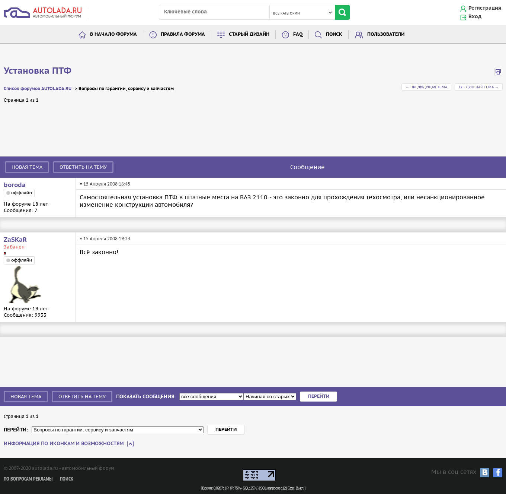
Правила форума (183, 34)
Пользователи (385, 34)
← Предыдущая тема (426, 87)
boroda (15, 185)
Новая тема (27, 167)
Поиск (334, 34)
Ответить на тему (83, 167)
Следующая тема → (479, 87)
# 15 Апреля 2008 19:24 (105, 238)
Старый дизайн (249, 34)
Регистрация (484, 8)
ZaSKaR (15, 240)
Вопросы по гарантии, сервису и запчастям (126, 89)
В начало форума (113, 34)
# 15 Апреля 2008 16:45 (105, 184)
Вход (474, 17)
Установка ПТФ (37, 71)
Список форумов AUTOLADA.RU (37, 89)
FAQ (297, 34)
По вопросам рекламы (28, 479)
